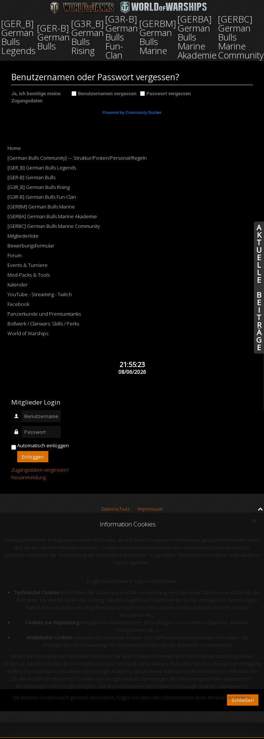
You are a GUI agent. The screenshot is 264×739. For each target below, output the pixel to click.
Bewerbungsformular (30, 245)
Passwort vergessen (168, 93)
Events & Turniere (27, 265)
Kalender (17, 284)
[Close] (254, 521)
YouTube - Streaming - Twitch (39, 294)
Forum (14, 255)
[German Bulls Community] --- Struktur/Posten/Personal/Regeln (77, 157)
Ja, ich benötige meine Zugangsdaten (36, 97)
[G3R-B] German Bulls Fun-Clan (41, 196)
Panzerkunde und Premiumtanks (44, 313)
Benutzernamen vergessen (107, 93)
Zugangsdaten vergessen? (40, 469)
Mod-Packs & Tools (28, 274)
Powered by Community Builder (132, 112)
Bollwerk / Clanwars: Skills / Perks (43, 323)
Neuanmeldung (28, 477)
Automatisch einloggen (43, 445)
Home (14, 148)
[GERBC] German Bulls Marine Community (53, 226)
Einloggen (33, 456)
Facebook (18, 304)
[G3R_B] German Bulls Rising (38, 187)
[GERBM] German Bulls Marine (41, 206)
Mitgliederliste (23, 235)
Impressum (150, 508)
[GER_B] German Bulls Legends (41, 167)
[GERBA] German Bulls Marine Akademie (52, 216)
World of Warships (27, 333)
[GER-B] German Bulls (31, 177)
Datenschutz (115, 508)
